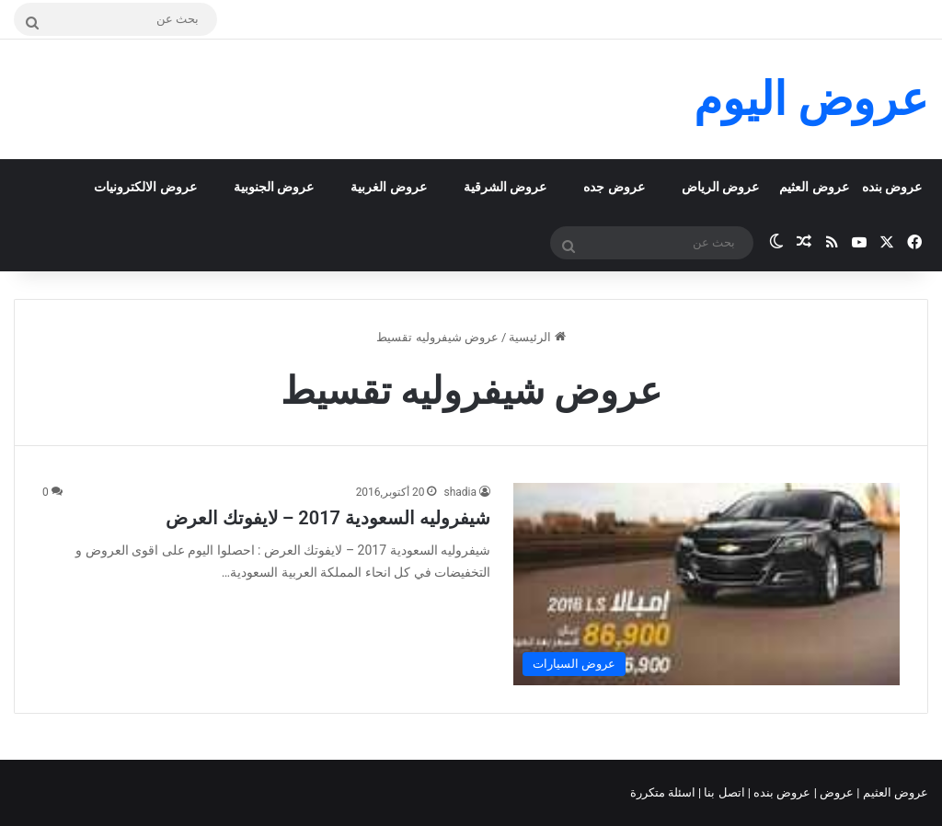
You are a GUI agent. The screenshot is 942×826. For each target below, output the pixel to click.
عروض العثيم (813, 186)
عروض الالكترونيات (145, 186)
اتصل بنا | (723, 792)
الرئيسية (537, 337)
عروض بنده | (781, 792)
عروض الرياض (720, 186)
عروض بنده (892, 186)
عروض (836, 792)
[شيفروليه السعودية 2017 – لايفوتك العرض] (706, 583)
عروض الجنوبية (274, 186)
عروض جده (613, 186)
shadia (460, 492)
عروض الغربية (388, 186)
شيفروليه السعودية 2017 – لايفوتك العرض (328, 518)
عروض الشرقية (505, 186)
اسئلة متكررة (664, 792)
